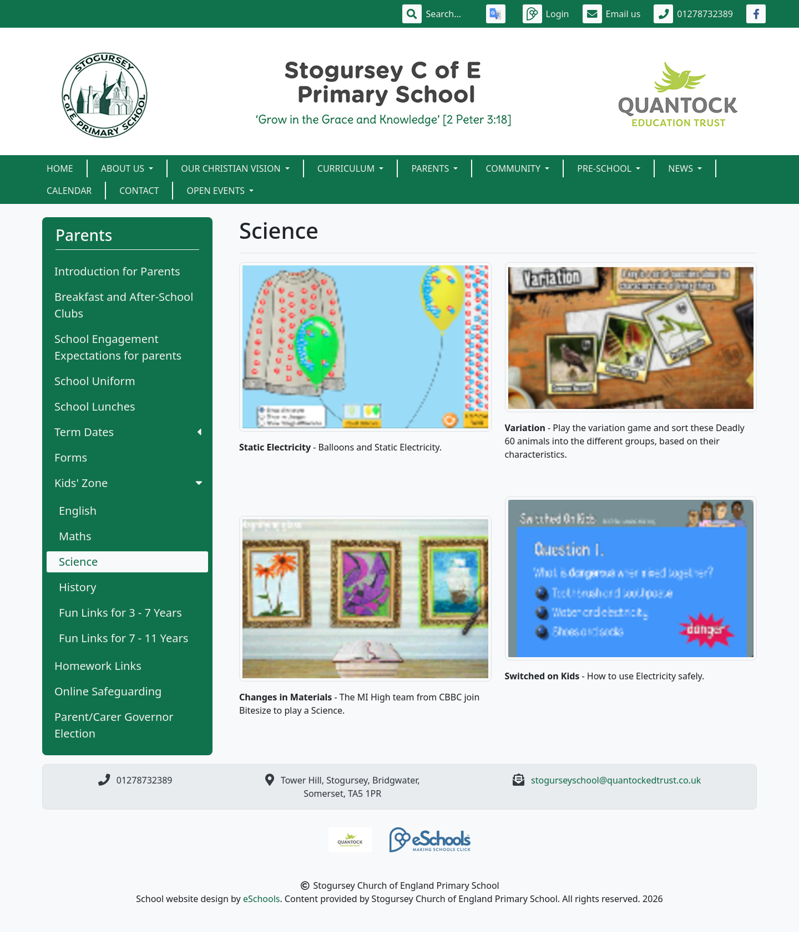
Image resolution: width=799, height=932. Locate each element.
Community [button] (514, 168)
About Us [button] (124, 168)
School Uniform (94, 380)
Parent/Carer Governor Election (114, 725)
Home (60, 168)
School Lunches (94, 406)
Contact (139, 191)
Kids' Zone (129, 482)
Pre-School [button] (605, 168)
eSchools (261, 899)
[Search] (449, 13)
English (78, 510)
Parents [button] (431, 168)
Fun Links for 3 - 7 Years (120, 612)
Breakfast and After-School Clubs (123, 305)
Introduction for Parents (117, 271)
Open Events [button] (216, 191)
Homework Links (97, 665)
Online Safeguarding (107, 691)
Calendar (69, 191)
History (77, 587)
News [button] (681, 168)
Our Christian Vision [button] (231, 168)
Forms (70, 457)
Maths (75, 536)
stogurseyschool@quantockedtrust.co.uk (616, 780)
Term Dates (127, 431)
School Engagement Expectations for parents (117, 347)
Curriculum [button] (347, 168)
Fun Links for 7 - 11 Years (123, 638)
